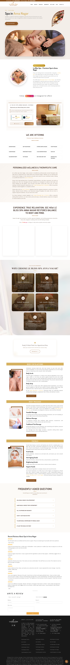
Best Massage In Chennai (12, 642)
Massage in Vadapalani (43, 647)
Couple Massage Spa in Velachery (41, 185)
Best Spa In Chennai (40, 644)
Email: (37, 583)
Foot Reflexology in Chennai (25, 627)
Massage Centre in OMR (54, 646)
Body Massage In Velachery (16, 643)
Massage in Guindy (59, 643)
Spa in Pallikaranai (43, 654)
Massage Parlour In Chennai (56, 640)
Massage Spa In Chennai (31, 644)
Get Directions (16, 123)
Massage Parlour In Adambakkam (28, 643)
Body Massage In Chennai (32, 640)
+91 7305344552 (16, 0)
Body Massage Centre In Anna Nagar (20, 651)
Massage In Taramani (51, 643)
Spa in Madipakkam (30, 654)
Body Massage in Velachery (40, 622)
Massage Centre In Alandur (41, 643)
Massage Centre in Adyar (31, 646)
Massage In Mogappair (36, 650)
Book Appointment (29, 123)
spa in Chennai (25, 189)
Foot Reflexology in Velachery (40, 627)
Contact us (61, 4)
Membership (46, 4)
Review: (10, 588)
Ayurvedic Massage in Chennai (23, 653)
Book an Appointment (11, 23)
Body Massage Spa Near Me (16, 650)
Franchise (41, 4)
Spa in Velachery (29, 177)
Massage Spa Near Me (44, 649)
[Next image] (58, 114)
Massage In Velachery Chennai (36, 642)
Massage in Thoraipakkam (33, 647)
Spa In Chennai (22, 644)
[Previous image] (38, 114)
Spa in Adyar (36, 654)
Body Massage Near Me (54, 649)
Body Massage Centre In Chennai (44, 640)
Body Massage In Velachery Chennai (49, 642)
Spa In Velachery (60, 644)
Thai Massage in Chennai (25, 633)
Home (32, 4)
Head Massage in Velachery (40, 630)
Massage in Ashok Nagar (53, 647)
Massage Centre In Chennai (12, 640)
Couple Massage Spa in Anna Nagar (34, 458)
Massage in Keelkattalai (14, 649)
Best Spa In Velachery (21, 646)
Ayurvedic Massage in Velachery (35, 653)
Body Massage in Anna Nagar (54, 622)
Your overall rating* (15, 580)
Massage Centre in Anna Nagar (47, 79)
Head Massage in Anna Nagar (54, 630)
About (41, 661)
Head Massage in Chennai (25, 630)
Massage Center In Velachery (23, 642)
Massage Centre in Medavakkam (43, 646)
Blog (57, 4)
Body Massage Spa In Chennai (50, 644)
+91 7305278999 (31, 0)
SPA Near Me (29, 649)
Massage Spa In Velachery (12, 646)
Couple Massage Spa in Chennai (41, 195)
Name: (9, 583)
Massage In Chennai (23, 640)
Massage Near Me (23, 649)
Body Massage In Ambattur (47, 650)
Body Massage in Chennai (36, 373)
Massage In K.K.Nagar (27, 650)
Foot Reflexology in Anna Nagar (55, 627)
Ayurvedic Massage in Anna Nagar (49, 653)
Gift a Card (52, 4)
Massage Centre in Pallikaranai (21, 647)
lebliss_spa (24, 222)
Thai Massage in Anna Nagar (41, 651)
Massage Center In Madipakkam (12, 644)
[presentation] (43, 597)
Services (35, 4)
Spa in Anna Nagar (11, 10)
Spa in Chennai (23, 625)
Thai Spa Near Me (36, 649)
